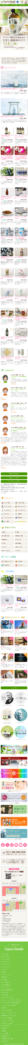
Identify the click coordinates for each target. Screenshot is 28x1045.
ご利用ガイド (5, 1028)
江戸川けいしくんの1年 (7, 1023)
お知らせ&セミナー (23, 4)
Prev (3, 29)
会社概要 (4, 1031)
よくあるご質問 (5, 1025)
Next (25, 29)
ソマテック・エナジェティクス (9, 1013)
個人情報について (6, 1036)
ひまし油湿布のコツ (6, 984)
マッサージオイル (6, 959)
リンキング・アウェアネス (8, 1020)
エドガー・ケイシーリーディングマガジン (12, 1000)
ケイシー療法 (5, 954)
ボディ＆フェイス (6, 961)
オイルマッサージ (6, 987)
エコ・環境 (4, 979)
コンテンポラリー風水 (7, 1010)
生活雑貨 (4, 972)
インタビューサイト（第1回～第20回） (11, 1002)
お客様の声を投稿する (14, 473)
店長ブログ (4, 1007)
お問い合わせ (5, 1041)
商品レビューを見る (14, 477)
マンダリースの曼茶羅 (7, 1018)
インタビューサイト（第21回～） (9, 1005)
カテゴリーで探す (14, 4)
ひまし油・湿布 (5, 956)
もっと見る (14, 687)
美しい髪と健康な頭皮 (7, 989)
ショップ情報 (5, 1033)
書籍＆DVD (4, 977)
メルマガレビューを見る (14, 481)
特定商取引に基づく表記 (7, 1038)
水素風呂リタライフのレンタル (9, 1015)
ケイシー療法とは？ (6, 982)
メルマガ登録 (5, 995)
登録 (12, 733)
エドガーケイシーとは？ (7, 997)
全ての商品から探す (5, 4)
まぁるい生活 (5, 992)
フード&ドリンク (6, 966)
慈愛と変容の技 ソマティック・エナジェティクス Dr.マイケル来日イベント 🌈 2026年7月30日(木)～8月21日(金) (14, 8)
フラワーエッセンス (6, 974)
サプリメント (5, 969)
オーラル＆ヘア (5, 964)
